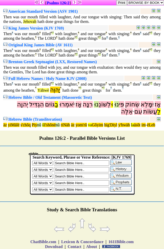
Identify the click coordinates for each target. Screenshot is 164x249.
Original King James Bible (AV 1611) (37, 45)
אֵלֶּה (127, 111)
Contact (74, 246)
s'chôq (26, 125)
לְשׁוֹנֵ (105, 104)
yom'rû (81, 125)
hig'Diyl (110, 125)
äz (5, 125)
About (91, 246)
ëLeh (151, 125)
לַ (159, 111)
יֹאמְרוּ (66, 104)
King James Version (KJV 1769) (33, 28)
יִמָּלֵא (147, 104)
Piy (34, 125)
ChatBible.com (43, 242)
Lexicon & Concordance (82, 242)
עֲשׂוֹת (150, 111)
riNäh (65, 125)
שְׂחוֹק (132, 104)
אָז (158, 104)
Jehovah (29, 21)
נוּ (116, 104)
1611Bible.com (121, 242)
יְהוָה (22, 104)
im (143, 125)
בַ (56, 104)
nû (39, 125)
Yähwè (43, 90)
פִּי (121, 104)
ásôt (137, 125)
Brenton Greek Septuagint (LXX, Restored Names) (50, 62)
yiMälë (13, 125)
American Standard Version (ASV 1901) (40, 11)
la (132, 125)
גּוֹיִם (50, 104)
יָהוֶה (55, 90)
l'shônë (50, 125)
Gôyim (97, 125)
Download (54, 246)
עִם (138, 111)
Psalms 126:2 (58, 3)
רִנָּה (88, 104)
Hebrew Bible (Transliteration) (32, 119)
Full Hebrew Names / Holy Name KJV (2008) (44, 78)
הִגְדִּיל (36, 104)
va (90, 125)
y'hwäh (124, 125)
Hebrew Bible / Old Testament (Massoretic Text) (47, 97)
